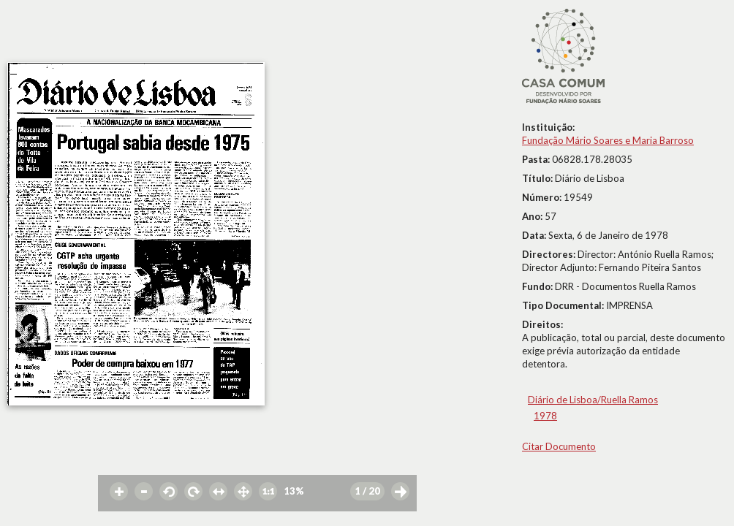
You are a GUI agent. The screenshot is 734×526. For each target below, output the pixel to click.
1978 (545, 416)
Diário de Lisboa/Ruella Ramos (593, 399)
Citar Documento (559, 446)
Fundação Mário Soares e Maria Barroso (608, 140)
